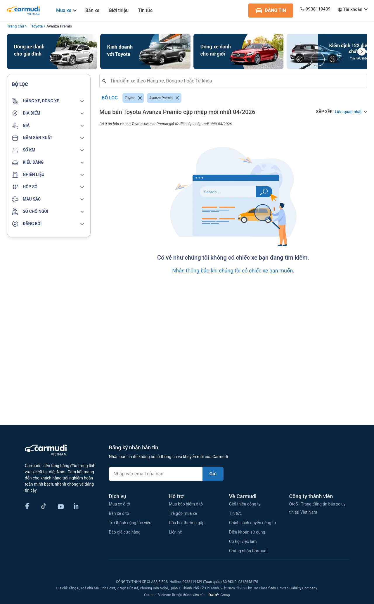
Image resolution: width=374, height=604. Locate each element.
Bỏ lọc (109, 98)
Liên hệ (175, 532)
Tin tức (145, 10)
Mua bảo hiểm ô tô (186, 504)
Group (218, 595)
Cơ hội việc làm (243, 541)
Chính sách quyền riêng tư (252, 522)
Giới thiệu (119, 10)
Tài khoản (352, 9)
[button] (49, 101)
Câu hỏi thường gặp (187, 522)
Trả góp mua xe (183, 513)
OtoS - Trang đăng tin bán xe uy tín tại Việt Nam (317, 508)
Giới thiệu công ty (245, 504)
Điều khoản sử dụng (247, 532)
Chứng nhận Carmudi (248, 550)
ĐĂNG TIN (270, 10)
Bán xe (92, 10)
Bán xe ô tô (119, 513)
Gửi (213, 474)
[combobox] (235, 81)
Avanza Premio (59, 26)
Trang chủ (15, 26)
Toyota (37, 26)
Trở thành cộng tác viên (130, 522)
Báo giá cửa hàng (125, 532)
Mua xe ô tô (119, 504)
